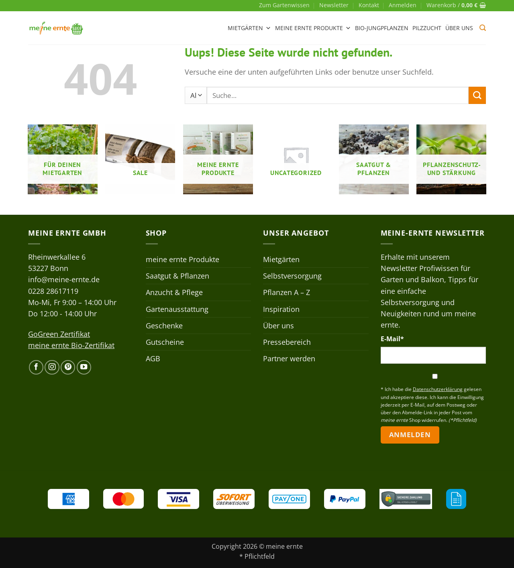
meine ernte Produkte (313, 28)
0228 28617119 (53, 291)
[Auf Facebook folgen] (36, 367)
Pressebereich (287, 342)
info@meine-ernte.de (64, 279)
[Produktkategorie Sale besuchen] (140, 159)
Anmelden (409, 434)
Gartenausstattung (177, 309)
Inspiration (281, 309)
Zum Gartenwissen (284, 5)
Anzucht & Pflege (174, 292)
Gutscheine (165, 342)
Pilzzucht (426, 28)
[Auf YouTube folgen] (84, 367)
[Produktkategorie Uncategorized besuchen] (296, 159)
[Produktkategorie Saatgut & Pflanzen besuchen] (374, 159)
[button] (402, 5)
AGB (153, 358)
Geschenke (164, 325)
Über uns (459, 28)
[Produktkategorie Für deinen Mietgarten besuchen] (63, 159)
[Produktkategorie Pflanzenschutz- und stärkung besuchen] (451, 159)
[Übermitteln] (477, 95)
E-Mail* (392, 338)
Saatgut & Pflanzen (177, 276)
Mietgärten (249, 28)
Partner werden (289, 358)
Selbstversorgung (292, 276)
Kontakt (369, 5)
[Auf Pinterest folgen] (68, 367)
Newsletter (334, 5)
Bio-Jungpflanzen (381, 28)
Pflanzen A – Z (286, 292)
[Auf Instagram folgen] (52, 367)
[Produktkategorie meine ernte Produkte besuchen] (218, 159)
